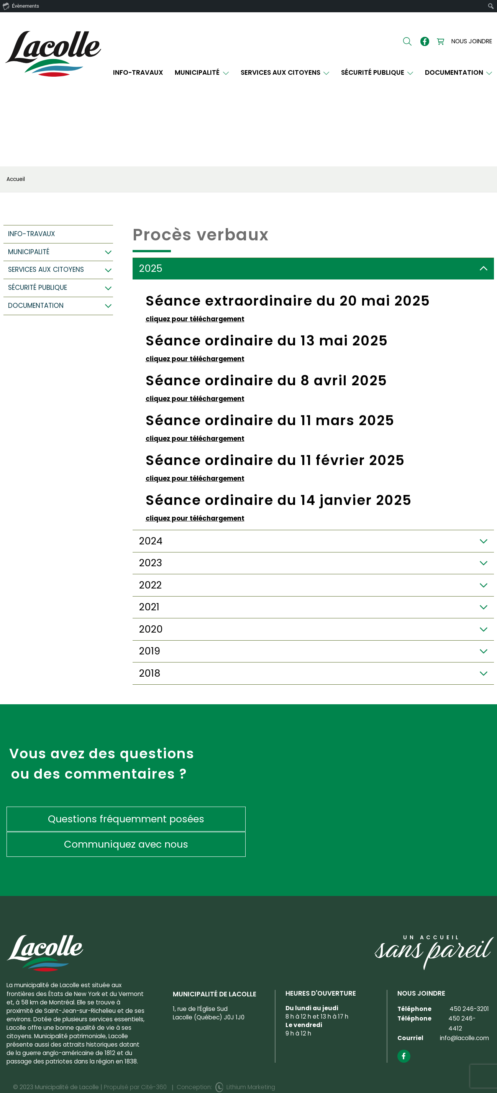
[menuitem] (491, 6)
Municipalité (202, 73)
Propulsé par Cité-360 (135, 1062)
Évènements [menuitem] (21, 6)
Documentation (458, 73)
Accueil (16, 179)
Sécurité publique (377, 73)
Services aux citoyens (285, 73)
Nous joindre (471, 41)
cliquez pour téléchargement (195, 319)
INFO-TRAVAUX (138, 73)
